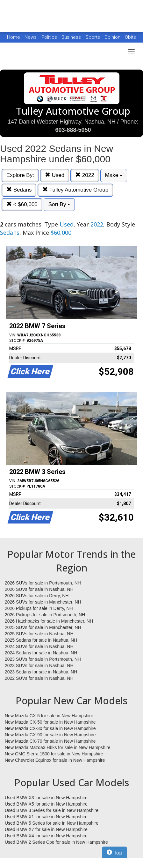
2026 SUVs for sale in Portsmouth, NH (43, 582)
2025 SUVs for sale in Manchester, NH (43, 627)
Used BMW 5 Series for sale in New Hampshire (51, 823)
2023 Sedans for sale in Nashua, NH (41, 671)
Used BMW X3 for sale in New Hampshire (46, 797)
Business (71, 37)
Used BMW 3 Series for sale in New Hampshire (51, 810)
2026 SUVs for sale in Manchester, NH (43, 602)
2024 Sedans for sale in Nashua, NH (41, 652)
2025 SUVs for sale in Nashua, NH (39, 633)
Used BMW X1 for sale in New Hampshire (46, 816)
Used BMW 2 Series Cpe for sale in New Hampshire (56, 842)
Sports (93, 37)
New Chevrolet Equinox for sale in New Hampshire (55, 760)
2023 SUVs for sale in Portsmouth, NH (43, 659)
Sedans (19, 190)
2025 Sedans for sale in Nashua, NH (41, 640)
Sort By (59, 204)
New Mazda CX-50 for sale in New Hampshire (50, 722)
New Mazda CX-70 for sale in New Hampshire (50, 741)
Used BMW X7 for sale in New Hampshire (46, 829)
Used (54, 175)
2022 (84, 175)
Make (113, 175)
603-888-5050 (73, 130)
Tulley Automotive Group (75, 190)
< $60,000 (22, 204)
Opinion (113, 37)
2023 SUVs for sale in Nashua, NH (39, 665)
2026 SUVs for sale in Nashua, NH (39, 589)
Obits (130, 37)
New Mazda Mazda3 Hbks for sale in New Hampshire (57, 747)
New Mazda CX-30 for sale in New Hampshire (50, 728)
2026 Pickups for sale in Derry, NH (39, 608)
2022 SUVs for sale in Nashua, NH (39, 678)
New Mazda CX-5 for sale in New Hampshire (49, 715)
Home (13, 37)
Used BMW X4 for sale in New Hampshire (46, 835)
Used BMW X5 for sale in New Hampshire (46, 804)
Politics (49, 37)
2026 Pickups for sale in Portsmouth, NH (45, 614)
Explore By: (20, 175)
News (31, 37)
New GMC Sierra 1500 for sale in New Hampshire (54, 753)
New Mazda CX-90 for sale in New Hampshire (50, 734)
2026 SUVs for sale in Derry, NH (36, 595)
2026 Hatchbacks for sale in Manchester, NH (49, 621)
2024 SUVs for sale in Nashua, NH (39, 646)
